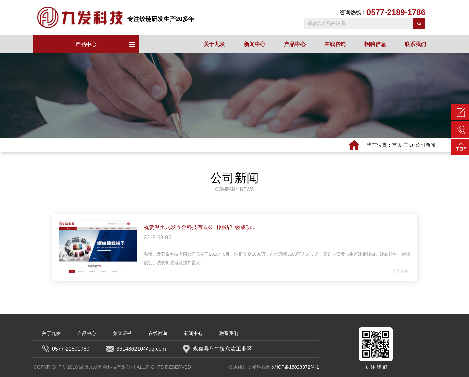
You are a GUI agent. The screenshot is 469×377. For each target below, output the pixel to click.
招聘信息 (375, 44)
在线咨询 (335, 44)
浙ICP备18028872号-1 (295, 367)
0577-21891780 (65, 349)
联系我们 (415, 44)
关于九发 (214, 44)
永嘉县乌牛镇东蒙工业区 (217, 349)
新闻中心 (254, 44)
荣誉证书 (122, 333)
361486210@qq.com (136, 349)
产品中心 (107, 44)
